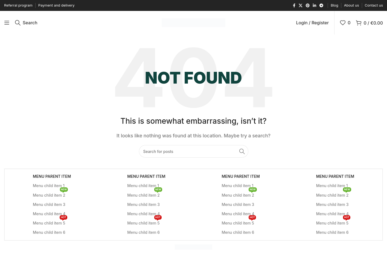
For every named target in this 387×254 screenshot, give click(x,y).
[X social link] (300, 5)
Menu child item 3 (49, 205)
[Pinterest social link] (307, 5)
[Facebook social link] (294, 5)
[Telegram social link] (321, 5)
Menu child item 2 (50, 194)
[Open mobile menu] (6, 23)
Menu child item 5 (50, 223)
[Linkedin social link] (314, 5)
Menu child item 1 (49, 186)
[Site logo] (193, 22)
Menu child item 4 (49, 214)
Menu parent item (52, 177)
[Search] (26, 23)
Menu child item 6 (49, 233)
